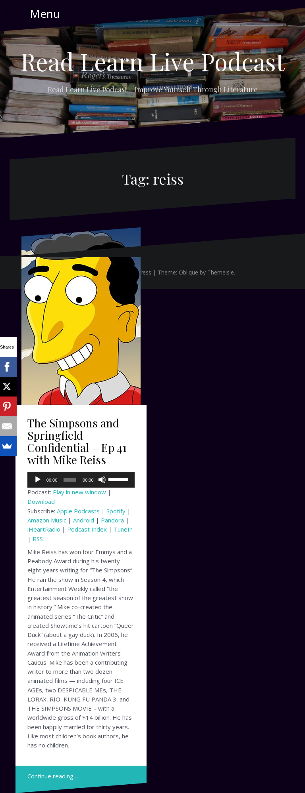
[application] (81, 480)
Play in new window (79, 492)
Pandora (112, 520)
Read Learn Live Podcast (152, 61)
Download (41, 501)
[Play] (38, 480)
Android (83, 520)
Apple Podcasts (78, 511)
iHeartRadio (43, 529)
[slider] (70, 480)
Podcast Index (87, 529)
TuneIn (123, 529)
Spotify (115, 511)
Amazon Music (46, 520)
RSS (38, 539)
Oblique (188, 272)
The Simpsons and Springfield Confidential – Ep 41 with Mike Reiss (77, 441)
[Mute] (102, 480)
